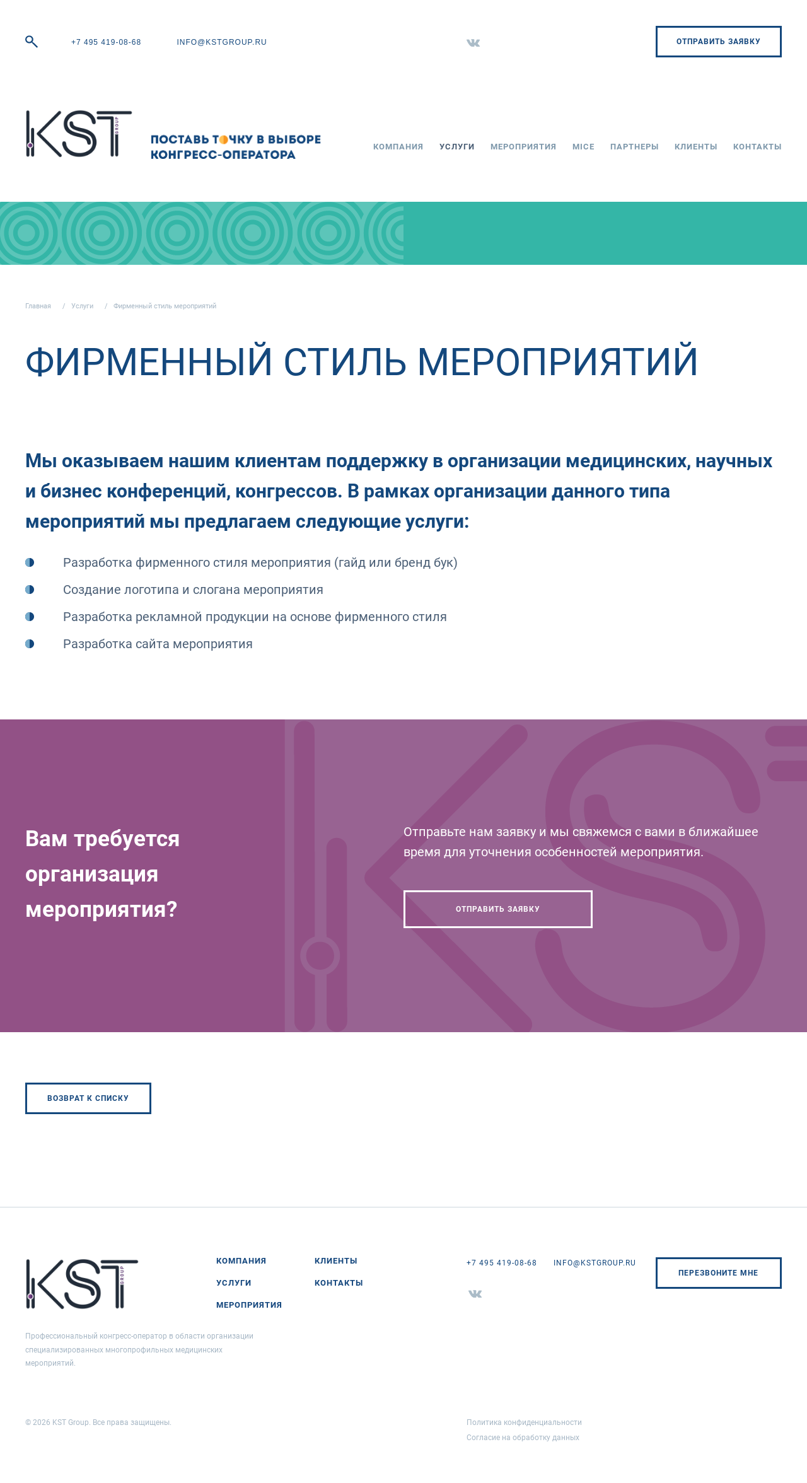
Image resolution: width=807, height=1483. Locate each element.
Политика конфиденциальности (524, 1422)
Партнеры (634, 146)
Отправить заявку (718, 41)
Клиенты (696, 146)
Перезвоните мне (718, 1273)
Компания (398, 146)
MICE (583, 146)
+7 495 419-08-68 (106, 42)
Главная (38, 306)
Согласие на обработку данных (523, 1437)
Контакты (757, 146)
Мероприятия (524, 146)
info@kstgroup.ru (222, 42)
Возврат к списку (88, 1098)
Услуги (457, 146)
